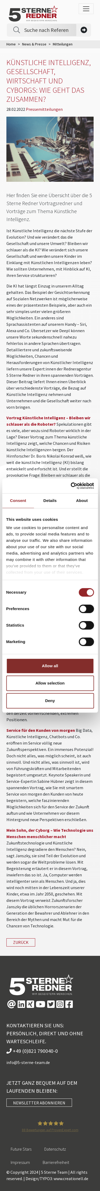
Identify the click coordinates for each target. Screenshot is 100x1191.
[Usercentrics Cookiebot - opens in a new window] (71, 485)
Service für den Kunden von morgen (40, 730)
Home (11, 44)
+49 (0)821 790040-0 (32, 1051)
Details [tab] (50, 500)
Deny (50, 700)
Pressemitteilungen (44, 109)
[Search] (50, 30)
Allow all (50, 666)
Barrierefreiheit (56, 1162)
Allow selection (50, 683)
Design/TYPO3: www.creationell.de (57, 1178)
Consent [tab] (18, 500)
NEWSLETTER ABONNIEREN (39, 1102)
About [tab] (82, 500)
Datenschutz (55, 1149)
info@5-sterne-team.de (28, 1062)
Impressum (20, 1162)
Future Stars (21, 1149)
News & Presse (34, 44)
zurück (21, 942)
